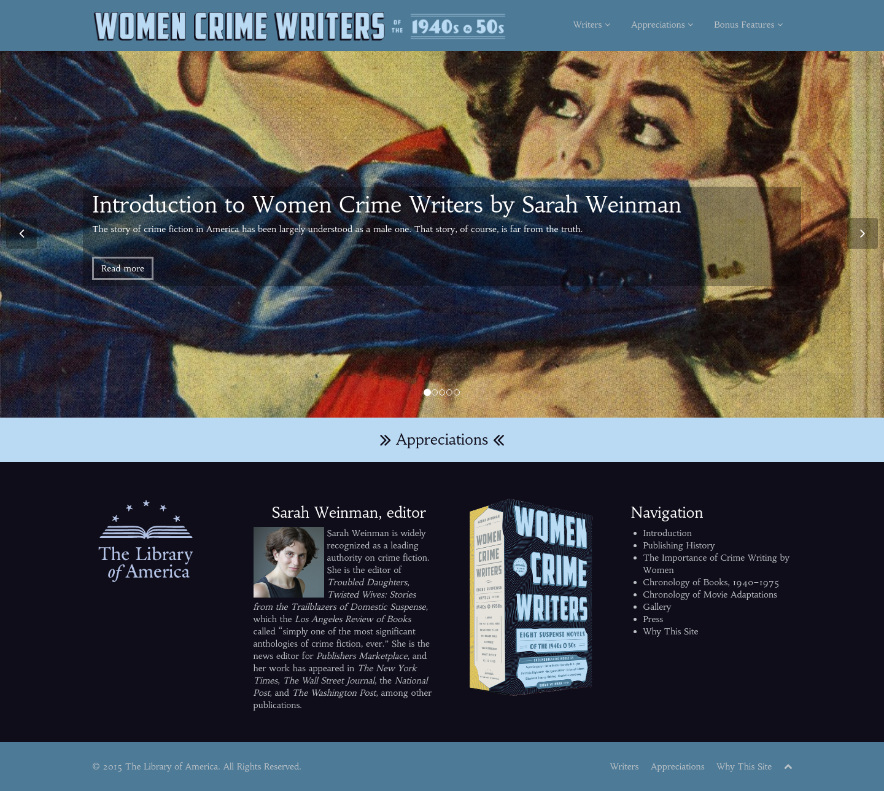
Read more (122, 268)
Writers (591, 24)
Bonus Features (748, 24)
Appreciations (662, 24)
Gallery (657, 606)
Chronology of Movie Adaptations (710, 594)
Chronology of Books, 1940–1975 (711, 582)
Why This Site (671, 631)
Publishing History (679, 545)
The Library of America (171, 766)
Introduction (667, 533)
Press (653, 619)
